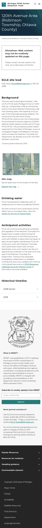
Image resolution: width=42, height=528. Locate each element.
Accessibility (9, 500)
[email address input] (21, 395)
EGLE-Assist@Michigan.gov (22, 422)
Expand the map (10, 187)
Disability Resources (12, 506)
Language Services (12, 523)
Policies (7, 494)
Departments (10, 517)
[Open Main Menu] (39, 4)
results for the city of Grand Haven (16, 214)
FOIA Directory (10, 512)
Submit (21, 402)
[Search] (35, 4)
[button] (21, 289)
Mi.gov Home (9, 488)
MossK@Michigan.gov (20, 84)
